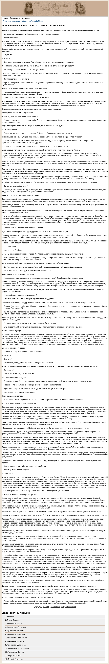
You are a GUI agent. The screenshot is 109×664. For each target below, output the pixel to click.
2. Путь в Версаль (12, 620)
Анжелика (7, 21)
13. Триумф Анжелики (14, 659)
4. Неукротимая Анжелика (15, 627)
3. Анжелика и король (13, 624)
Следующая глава (68, 607)
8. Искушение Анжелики (14, 641)
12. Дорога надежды (13, 656)
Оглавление (55, 607)
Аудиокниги (15, 18)
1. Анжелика (10, 617)
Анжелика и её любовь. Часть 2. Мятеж (27, 21)
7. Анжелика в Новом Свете (16, 638)
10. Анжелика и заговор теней (17, 649)
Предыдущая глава (41, 607)
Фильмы (26, 18)
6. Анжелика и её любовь (15, 634)
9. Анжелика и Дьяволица (15, 645)
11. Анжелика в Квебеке (14, 652)
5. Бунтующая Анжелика (14, 631)
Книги (5, 18)
